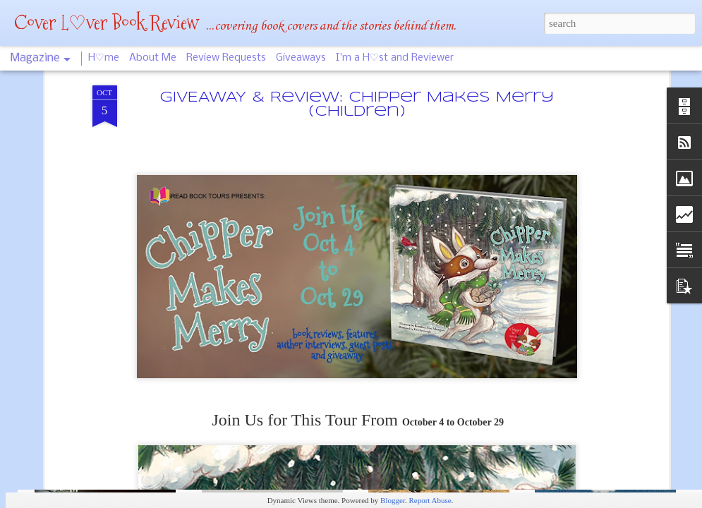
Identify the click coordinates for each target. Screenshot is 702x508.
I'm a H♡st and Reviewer (395, 58)
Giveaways (301, 58)
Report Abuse (430, 500)
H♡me (103, 58)
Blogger (392, 500)
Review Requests (226, 58)
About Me (152, 58)
